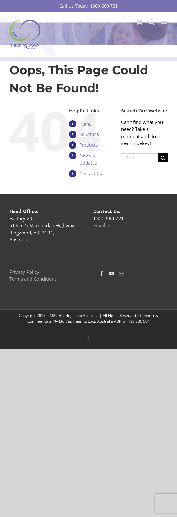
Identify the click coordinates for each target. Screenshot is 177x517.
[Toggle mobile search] (151, 22)
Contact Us (90, 174)
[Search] (163, 157)
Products (88, 145)
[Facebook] (102, 273)
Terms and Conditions (33, 279)
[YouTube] (111, 273)
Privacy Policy (24, 272)
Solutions (89, 134)
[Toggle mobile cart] (139, 22)
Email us (102, 225)
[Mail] (121, 273)
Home (85, 124)
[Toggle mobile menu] (164, 22)
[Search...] (139, 157)
